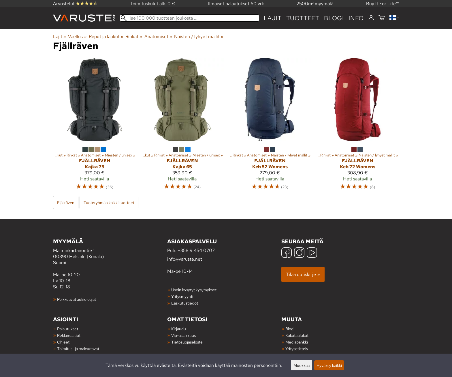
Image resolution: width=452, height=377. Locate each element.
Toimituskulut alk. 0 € (152, 4)
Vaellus (77, 36)
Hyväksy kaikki (329, 365)
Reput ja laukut (106, 36)
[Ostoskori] (381, 18)
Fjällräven (65, 202)
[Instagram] (299, 253)
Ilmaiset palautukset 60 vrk (236, 4)
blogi (334, 18)
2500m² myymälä (315, 4)
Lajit (273, 18)
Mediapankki (296, 342)
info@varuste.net (184, 259)
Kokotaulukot (296, 335)
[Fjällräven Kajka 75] (94, 126)
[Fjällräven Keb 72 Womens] (357, 126)
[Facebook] (286, 253)
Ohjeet (63, 342)
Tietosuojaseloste (187, 342)
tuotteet (302, 18)
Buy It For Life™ (382, 4)
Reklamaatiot (68, 335)
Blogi (289, 328)
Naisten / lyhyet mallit (198, 36)
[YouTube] (312, 253)
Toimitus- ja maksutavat (78, 348)
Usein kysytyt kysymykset (193, 289)
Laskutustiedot (184, 303)
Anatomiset (158, 36)
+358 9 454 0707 (196, 250)
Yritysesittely (296, 348)
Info (356, 18)
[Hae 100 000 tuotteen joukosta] (189, 18)
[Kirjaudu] (371, 17)
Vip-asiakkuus (183, 335)
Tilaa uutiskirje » (303, 274)
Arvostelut (75, 4)
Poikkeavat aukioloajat (76, 299)
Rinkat (133, 36)
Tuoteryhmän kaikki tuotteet (109, 202)
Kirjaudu (178, 328)
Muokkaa (301, 365)
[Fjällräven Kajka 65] (182, 126)
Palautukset (67, 328)
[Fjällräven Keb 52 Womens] (269, 126)
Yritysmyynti (182, 296)
